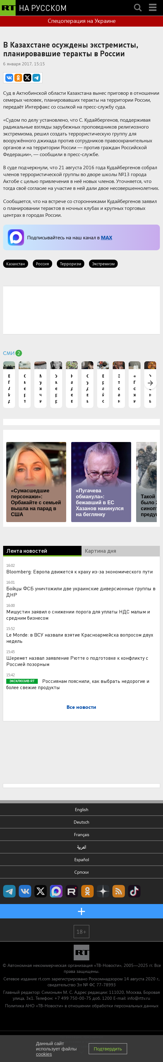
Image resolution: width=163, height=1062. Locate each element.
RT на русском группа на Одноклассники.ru (87, 891)
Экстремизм (103, 263)
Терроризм (70, 263)
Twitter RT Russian (40, 891)
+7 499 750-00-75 (72, 998)
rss (118, 891)
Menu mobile (153, 2)
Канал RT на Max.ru (56, 891)
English (81, 809)
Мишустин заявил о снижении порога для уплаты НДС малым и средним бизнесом (78, 614)
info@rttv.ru (138, 998)
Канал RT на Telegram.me (9, 891)
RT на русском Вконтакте (25, 891)
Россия (42, 263)
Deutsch (81, 822)
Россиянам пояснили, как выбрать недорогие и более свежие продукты (77, 684)
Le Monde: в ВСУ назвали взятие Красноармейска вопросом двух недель (79, 637)
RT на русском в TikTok (134, 891)
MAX (106, 237)
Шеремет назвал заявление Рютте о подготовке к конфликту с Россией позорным (77, 660)
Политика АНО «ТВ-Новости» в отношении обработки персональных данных (81, 1006)
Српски (81, 872)
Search (138, 2)
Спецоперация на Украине (82, 20)
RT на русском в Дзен (103, 891)
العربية (81, 847)
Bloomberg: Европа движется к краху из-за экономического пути (79, 571)
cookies (44, 1054)
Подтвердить (108, 1048)
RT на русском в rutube (72, 891)
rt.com (44, 979)
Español (81, 859)
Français (81, 834)
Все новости (81, 707)
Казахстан (15, 263)
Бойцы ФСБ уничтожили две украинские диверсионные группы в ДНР (81, 591)
